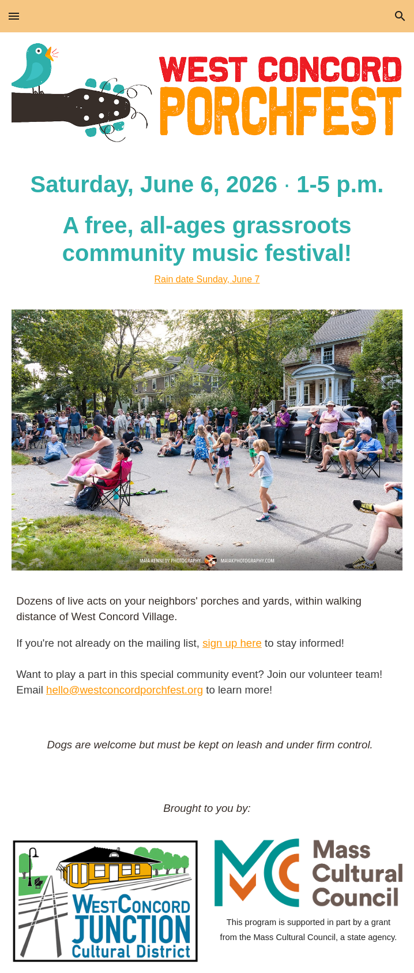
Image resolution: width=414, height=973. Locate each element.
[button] (14, 16)
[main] (207, 228)
